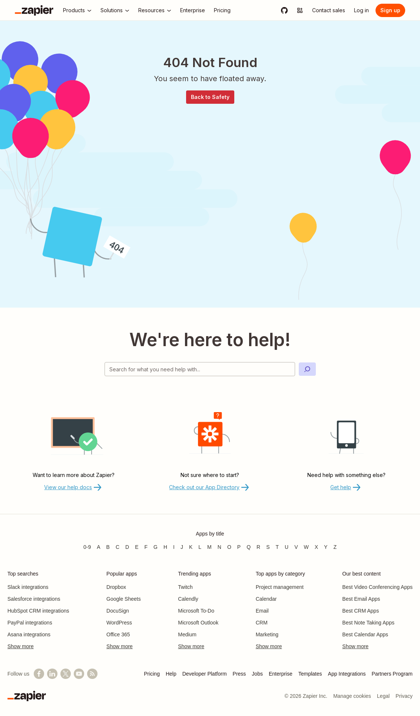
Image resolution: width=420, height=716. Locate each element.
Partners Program (392, 674)
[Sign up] (390, 10)
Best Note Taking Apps (368, 623)
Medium (187, 634)
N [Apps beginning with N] (219, 547)
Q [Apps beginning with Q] (249, 547)
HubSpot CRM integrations (38, 611)
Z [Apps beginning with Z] (335, 547)
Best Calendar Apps (365, 634)
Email (262, 611)
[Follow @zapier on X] (65, 674)
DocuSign (117, 611)
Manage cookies (352, 696)
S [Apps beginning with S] (267, 547)
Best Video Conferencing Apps (377, 587)
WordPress (119, 623)
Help (171, 674)
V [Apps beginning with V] (296, 547)
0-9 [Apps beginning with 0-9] (87, 547)
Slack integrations (28, 587)
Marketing (267, 634)
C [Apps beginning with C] (117, 547)
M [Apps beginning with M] (209, 547)
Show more (20, 646)
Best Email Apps (361, 599)
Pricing (152, 674)
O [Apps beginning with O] (229, 547)
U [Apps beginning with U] (286, 547)
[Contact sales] (328, 10)
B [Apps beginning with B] (108, 547)
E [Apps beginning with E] (136, 547)
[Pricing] (222, 10)
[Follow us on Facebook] (39, 674)
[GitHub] (284, 10)
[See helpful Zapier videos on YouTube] (79, 674)
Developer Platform (204, 674)
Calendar (266, 599)
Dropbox (116, 587)
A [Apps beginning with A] (98, 547)
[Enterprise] (192, 10)
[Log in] (361, 10)
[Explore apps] (300, 10)
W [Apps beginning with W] (306, 547)
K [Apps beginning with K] (190, 547)
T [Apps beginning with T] (277, 547)
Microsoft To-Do (196, 611)
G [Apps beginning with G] (155, 547)
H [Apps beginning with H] (165, 547)
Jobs (257, 674)
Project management (280, 587)
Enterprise (280, 674)
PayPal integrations (29, 623)
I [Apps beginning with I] (174, 547)
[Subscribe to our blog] (92, 674)
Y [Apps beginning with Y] (325, 547)
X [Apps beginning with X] (316, 547)
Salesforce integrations (33, 599)
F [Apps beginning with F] (146, 547)
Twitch (185, 587)
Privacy (404, 696)
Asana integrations (28, 634)
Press (239, 674)
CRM (262, 623)
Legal (383, 696)
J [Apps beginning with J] (182, 547)
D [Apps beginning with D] (127, 547)
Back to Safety (210, 97)
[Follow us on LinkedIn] (52, 674)
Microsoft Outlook (198, 623)
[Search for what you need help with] (200, 369)
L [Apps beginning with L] (199, 547)
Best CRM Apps (360, 611)
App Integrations (347, 674)
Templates (310, 674)
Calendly (188, 599)
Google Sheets (123, 599)
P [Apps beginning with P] (239, 547)
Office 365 (118, 634)
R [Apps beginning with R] (258, 547)
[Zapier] (34, 10)
